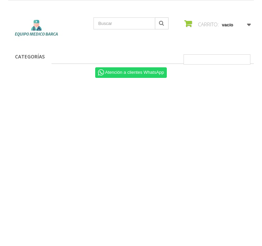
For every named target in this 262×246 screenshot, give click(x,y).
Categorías (30, 56)
